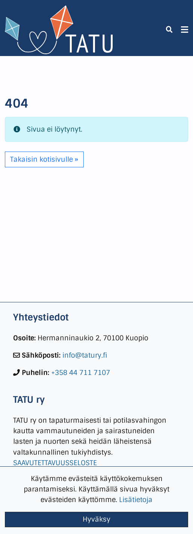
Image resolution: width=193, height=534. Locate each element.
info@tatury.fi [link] (84, 355)
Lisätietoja (135, 499)
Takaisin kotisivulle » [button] (44, 159)
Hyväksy (96, 519)
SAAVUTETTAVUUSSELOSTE (55, 462)
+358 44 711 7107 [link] (80, 372)
